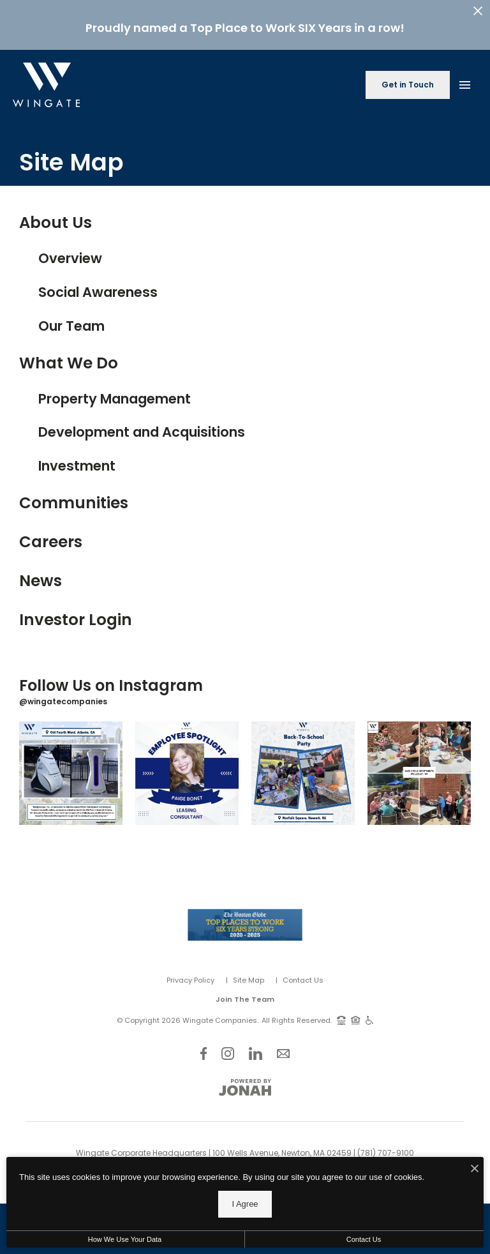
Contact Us (303, 974)
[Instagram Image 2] (187, 768)
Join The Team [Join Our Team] (245, 994)
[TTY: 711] (341, 1014)
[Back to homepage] (46, 79)
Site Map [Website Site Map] (248, 974)
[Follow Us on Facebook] (203, 1048)
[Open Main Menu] (464, 77)
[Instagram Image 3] (303, 768)
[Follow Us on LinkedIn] (255, 1048)
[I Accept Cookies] (475, 1169)
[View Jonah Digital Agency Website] (245, 1082)
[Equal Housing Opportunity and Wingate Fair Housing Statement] (355, 1014)
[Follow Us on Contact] (283, 1048)
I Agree (245, 1204)
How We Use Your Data (124, 1239)
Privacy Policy (190, 974)
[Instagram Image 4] (419, 768)
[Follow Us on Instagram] (227, 1048)
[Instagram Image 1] (70, 768)
